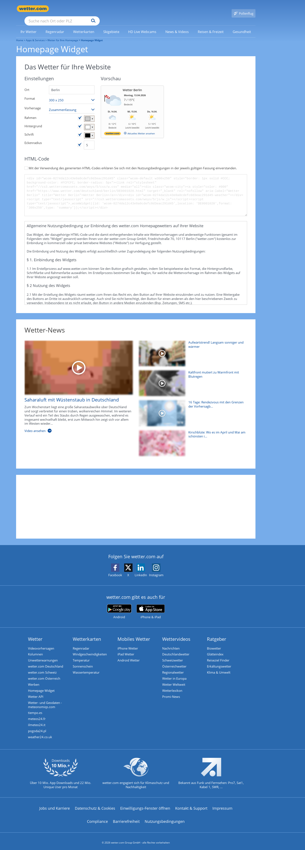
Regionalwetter (173, 667)
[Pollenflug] (243, 9)
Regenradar (81, 642)
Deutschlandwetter (176, 648)
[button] (136, 253)
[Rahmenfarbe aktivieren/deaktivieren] (79, 112)
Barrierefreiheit (126, 818)
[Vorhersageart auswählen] (71, 103)
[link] (28, 25)
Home (19, 34)
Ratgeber (217, 633)
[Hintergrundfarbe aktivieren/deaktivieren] (79, 120)
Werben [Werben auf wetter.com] (34, 680)
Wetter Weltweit (174, 680)
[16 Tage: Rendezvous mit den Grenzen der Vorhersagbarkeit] (191, 409)
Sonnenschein (83, 661)
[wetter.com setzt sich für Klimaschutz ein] (136, 774)
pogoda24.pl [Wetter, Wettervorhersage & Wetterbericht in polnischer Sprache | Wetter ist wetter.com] (38, 728)
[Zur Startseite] (33, 8)
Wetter (36, 633)
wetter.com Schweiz (43, 667)
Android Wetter (129, 655)
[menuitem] (28, 25)
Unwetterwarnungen (43, 655)
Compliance (97, 818)
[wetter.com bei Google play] (119, 605)
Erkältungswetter (220, 661)
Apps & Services (35, 34)
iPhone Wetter (128, 642)
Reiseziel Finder (219, 655)
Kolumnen (36, 648)
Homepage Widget (42, 686)
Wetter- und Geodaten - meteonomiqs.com (46, 700)
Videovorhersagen (42, 642)
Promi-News (172, 692)
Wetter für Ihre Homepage (62, 34)
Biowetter (215, 642)
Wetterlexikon (173, 686)
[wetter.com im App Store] (151, 605)
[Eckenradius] (89, 139)
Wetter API (36, 692)
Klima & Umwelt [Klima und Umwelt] (219, 667)
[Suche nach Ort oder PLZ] (93, 8)
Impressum (222, 805)
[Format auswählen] (71, 94)
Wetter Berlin (132, 84)
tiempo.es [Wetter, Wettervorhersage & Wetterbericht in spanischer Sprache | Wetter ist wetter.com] (36, 709)
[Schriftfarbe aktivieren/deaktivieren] (79, 129)
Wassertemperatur (86, 667)
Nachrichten (171, 642)
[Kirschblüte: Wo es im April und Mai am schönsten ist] (191, 439)
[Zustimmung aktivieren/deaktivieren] (26, 162)
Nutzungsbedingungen (165, 818)
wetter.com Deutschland (46, 661)
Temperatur (81, 655)
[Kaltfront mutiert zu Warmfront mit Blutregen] (191, 379)
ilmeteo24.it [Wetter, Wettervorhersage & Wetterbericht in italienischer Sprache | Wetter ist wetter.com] (37, 721)
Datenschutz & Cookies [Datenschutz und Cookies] (95, 805)
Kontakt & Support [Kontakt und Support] (191, 805)
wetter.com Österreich (45, 673)
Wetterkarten (87, 633)
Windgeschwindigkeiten (90, 648)
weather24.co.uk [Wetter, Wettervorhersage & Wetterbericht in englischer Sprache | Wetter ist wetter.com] (41, 734)
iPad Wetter (126, 648)
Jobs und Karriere (54, 805)
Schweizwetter (173, 655)
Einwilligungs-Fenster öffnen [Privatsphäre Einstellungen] (145, 805)
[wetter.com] (112, 128)
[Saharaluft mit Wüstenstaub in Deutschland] (75, 382)
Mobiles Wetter (134, 633)
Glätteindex (216, 648)
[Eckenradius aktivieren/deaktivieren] (79, 139)
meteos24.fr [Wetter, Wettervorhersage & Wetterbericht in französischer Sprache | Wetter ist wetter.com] (37, 715)
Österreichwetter (175, 661)
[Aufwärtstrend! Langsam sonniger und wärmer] (191, 349)
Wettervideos (177, 633)
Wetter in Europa (175, 673)
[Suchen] (126, 8)
